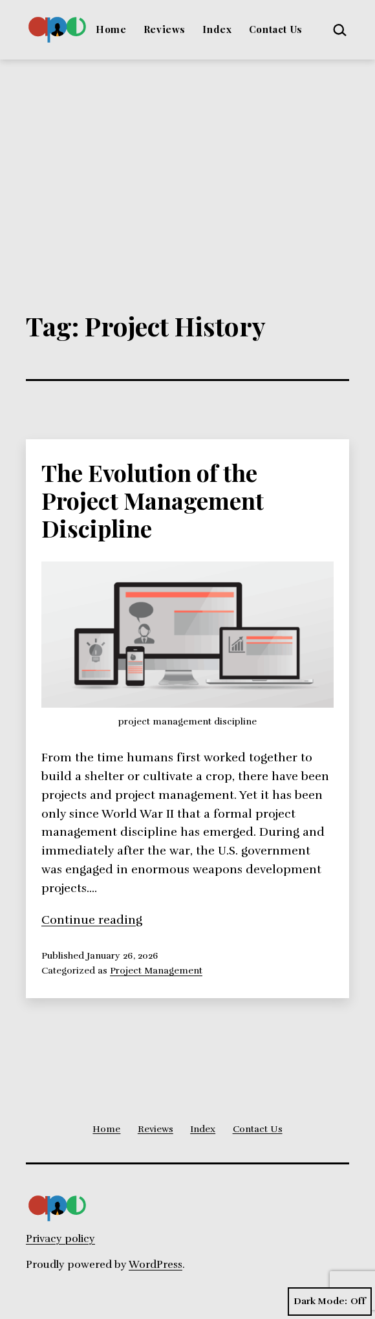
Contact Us (276, 29)
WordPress (155, 1264)
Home (111, 29)
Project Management (156, 970)
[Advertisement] (187, 156)
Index (216, 29)
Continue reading (91, 920)
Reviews (165, 29)
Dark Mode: (330, 1301)
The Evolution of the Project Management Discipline (152, 500)
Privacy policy (60, 1238)
